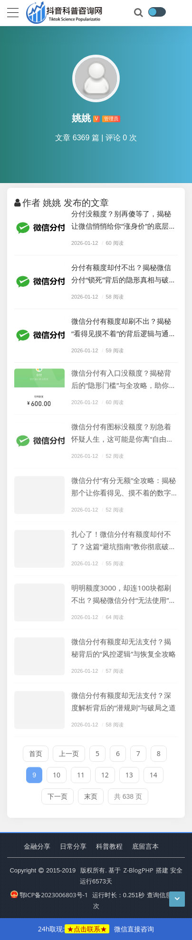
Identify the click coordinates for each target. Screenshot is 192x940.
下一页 (57, 793)
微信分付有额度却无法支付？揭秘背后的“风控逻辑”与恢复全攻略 (123, 645)
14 (153, 771)
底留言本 (145, 846)
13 (129, 771)
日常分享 (73, 846)
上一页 (69, 750)
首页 (35, 750)
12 (105, 771)
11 (81, 771)
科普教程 (109, 846)
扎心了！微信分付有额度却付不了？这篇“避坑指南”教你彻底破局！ (121, 538)
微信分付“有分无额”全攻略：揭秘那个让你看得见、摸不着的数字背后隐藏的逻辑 (123, 484)
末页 (90, 793)
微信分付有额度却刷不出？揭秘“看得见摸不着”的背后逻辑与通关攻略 (123, 327)
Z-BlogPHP (139, 870)
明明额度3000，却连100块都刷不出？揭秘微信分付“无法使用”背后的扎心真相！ (123, 591)
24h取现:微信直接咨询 (96, 928)
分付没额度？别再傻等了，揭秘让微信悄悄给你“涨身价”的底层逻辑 (123, 220)
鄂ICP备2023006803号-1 (49, 895)
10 (56, 771)
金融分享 (37, 846)
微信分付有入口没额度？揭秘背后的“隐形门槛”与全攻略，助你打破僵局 (123, 376)
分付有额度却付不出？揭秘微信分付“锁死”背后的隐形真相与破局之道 (123, 274)
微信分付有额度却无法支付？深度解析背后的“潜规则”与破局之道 (123, 698)
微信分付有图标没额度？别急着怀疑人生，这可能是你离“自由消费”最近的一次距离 (122, 430)
